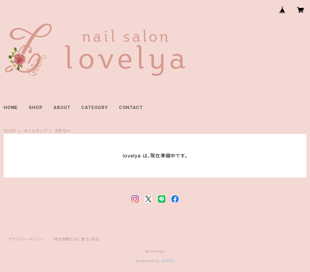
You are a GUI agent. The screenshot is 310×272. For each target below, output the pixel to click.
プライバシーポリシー (26, 239)
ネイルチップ (35, 130)
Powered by (155, 261)
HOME (11, 107)
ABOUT (61, 107)
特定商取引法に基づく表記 (76, 239)
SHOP (35, 107)
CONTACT (131, 107)
